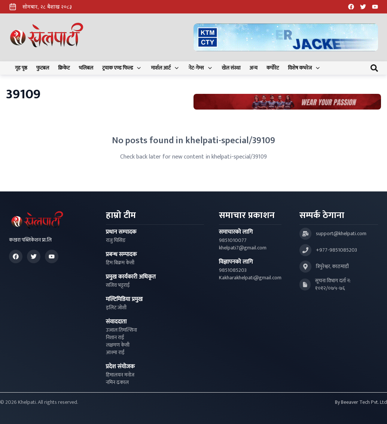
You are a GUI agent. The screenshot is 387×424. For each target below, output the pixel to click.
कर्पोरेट (272, 68)
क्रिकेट (64, 68)
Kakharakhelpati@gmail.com (250, 278)
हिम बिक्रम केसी (120, 263)
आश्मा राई (115, 352)
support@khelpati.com (341, 233)
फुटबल (42, 68)
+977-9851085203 (336, 250)
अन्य (254, 68)
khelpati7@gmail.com (242, 248)
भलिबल (86, 68)
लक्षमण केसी (117, 345)
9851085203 (233, 270)
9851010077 (233, 240)
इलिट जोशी (116, 307)
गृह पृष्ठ (21, 68)
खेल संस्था (231, 68)
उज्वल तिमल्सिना (121, 330)
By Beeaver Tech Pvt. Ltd (361, 402)
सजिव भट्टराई (118, 285)
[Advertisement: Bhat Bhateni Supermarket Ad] (287, 102)
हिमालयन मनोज (120, 375)
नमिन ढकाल (117, 382)
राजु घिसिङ (116, 240)
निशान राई (115, 337)
